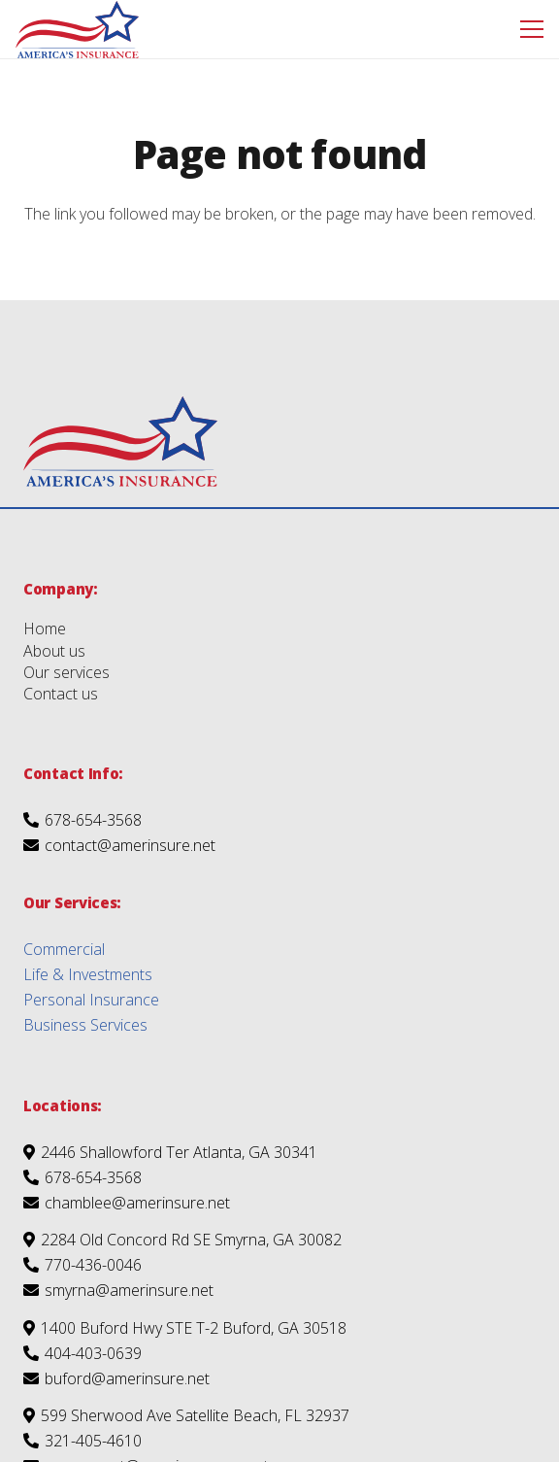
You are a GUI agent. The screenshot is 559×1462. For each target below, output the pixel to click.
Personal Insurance (91, 999)
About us (54, 651)
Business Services (85, 1025)
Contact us (60, 693)
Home (44, 628)
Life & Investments (87, 974)
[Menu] (532, 29)
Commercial (64, 949)
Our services (66, 672)
